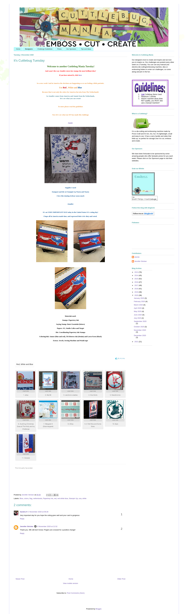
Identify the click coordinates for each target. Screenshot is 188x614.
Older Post (121, 579)
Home (18, 49)
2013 (136, 273)
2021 (136, 342)
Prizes (59, 49)
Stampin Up (73, 498)
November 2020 (140, 331)
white (84, 498)
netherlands (37, 498)
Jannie (70, 123)
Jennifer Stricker (26, 526)
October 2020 (139, 327)
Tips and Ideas (86, 49)
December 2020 (140, 336)
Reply (22, 519)
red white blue (62, 498)
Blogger (98, 609)
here (80, 75)
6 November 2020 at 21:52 (47, 526)
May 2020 (138, 312)
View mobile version (70, 583)
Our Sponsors (71, 49)
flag (31, 498)
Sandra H (23, 512)
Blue (21, 498)
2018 (136, 289)
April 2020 (138, 309)
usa (80, 498)
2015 (136, 279)
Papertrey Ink (48, 498)
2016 (136, 283)
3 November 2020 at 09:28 (38, 512)
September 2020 (140, 322)
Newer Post (20, 579)
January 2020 (139, 299)
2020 (136, 296)
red (55, 498)
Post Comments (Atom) (75, 593)
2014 (136, 276)
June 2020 (138, 316)
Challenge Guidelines (44, 49)
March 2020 (138, 306)
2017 (136, 286)
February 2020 (139, 302)
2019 (136, 293)
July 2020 (138, 319)
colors (26, 498)
